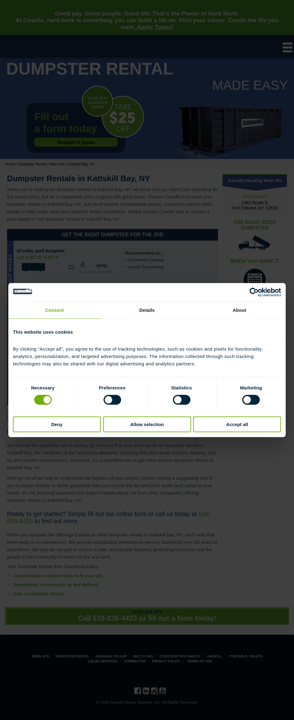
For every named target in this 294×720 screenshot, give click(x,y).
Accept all (237, 424)
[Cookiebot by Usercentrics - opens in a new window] (254, 292)
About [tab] (239, 309)
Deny (57, 424)
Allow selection (147, 424)
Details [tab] (147, 309)
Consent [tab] (54, 309)
